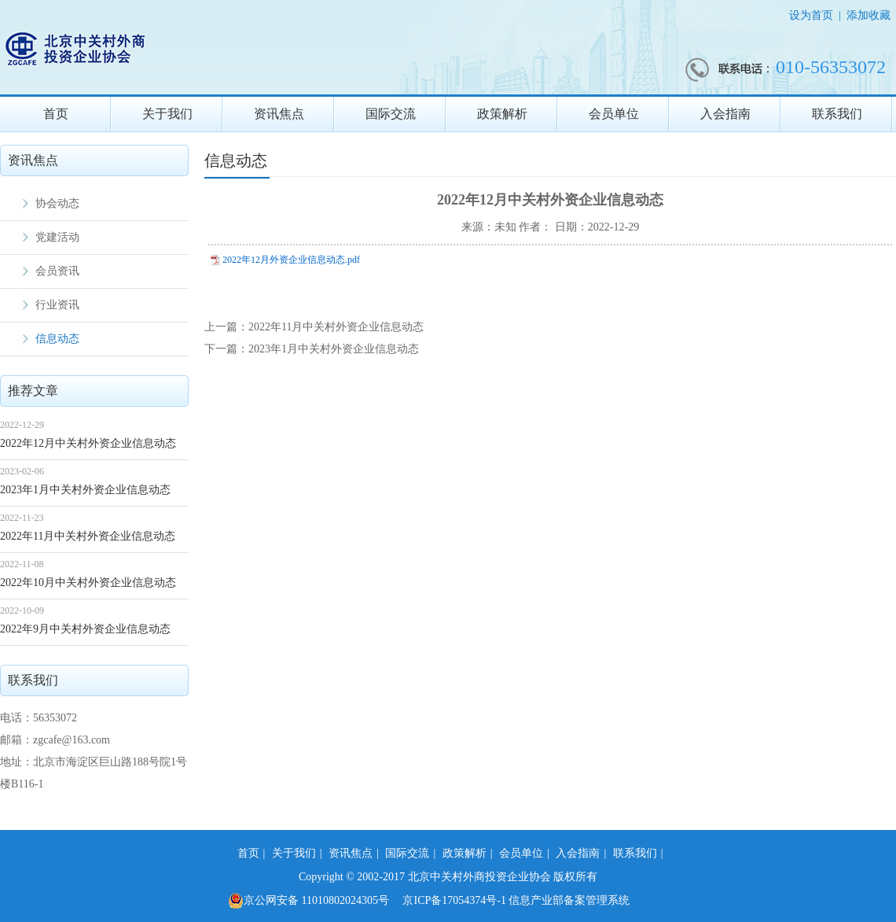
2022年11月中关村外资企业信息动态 (87, 536)
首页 (55, 113)
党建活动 (57, 237)
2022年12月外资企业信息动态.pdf (291, 259)
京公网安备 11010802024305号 (308, 901)
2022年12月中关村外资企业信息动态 (88, 443)
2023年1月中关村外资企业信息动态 (85, 490)
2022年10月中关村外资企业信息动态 (88, 582)
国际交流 (390, 113)
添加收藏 (868, 15)
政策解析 (502, 113)
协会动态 (57, 203)
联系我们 (837, 113)
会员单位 (614, 113)
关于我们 (167, 113)
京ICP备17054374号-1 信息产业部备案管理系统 (516, 900)
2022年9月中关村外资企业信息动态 (85, 629)
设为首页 (811, 15)
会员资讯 (57, 271)
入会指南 (725, 113)
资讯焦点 (279, 113)
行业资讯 (57, 305)
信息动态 (57, 339)
